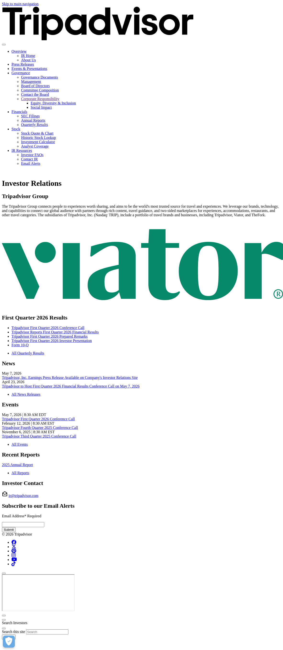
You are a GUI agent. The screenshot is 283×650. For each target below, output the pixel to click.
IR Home (28, 56)
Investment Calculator (38, 142)
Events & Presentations (29, 69)
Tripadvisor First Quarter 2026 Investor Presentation (51, 341)
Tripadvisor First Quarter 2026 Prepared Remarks (49, 336)
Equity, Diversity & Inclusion (53, 103)
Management (31, 82)
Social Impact (41, 107)
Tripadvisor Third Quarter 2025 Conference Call (39, 436)
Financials (19, 112)
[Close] (4, 573)
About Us (28, 60)
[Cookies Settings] (9, 642)
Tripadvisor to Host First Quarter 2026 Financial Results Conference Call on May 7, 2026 (70, 386)
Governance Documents (39, 77)
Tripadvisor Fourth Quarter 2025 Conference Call (40, 428)
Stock (15, 129)
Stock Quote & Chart (37, 133)
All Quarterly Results (27, 353)
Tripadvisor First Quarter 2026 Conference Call (47, 328)
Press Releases (22, 64)
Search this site (13, 632)
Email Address (21, 516)
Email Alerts (30, 163)
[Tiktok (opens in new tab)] (13, 564)
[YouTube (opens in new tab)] (14, 560)
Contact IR (29, 159)
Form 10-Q (20, 345)
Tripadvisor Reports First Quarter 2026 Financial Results (55, 332)
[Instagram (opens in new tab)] (13, 555)
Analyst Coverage (35, 146)
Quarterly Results (34, 125)
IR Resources (21, 150)
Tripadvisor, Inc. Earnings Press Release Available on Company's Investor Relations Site (70, 378)
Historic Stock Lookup (38, 138)
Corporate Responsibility (40, 99)
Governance (20, 73)
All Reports (20, 473)
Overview (19, 51)
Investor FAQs (32, 155)
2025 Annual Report (17, 465)
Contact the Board (35, 94)
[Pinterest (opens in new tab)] (13, 551)
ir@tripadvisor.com (24, 496)
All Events (19, 444)
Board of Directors (35, 86)
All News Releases (25, 394)
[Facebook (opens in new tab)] (13, 542)
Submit (9, 529)
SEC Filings (30, 116)
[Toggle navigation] (4, 44)
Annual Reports (33, 120)
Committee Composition (40, 90)
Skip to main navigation (20, 4)
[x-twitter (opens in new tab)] (13, 547)
